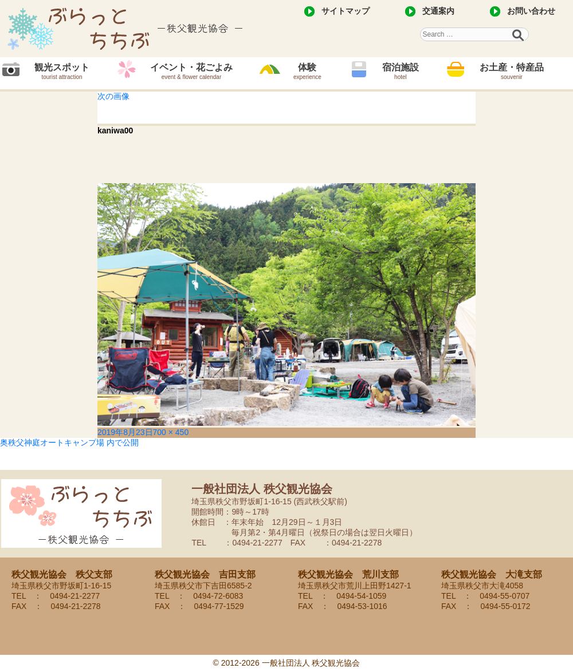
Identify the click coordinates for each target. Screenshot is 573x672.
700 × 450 (171, 432)
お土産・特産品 (512, 71)
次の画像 (113, 96)
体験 (307, 71)
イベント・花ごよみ (191, 71)
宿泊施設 (400, 71)
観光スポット (61, 71)
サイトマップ (345, 10)
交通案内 (438, 10)
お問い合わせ (531, 10)
